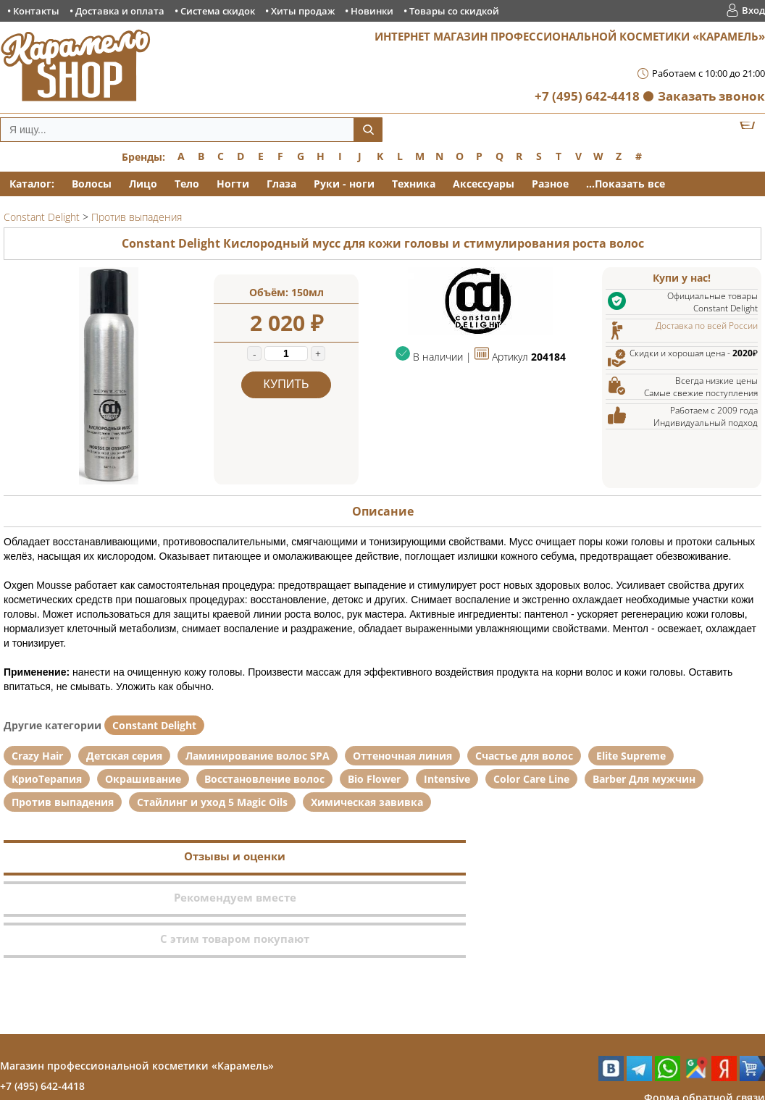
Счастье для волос (524, 756)
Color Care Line (531, 779)
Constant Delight (154, 725)
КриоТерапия (47, 779)
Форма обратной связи (704, 1015)
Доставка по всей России (707, 325)
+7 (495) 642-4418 (587, 96)
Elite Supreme (631, 756)
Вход (753, 10)
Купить (286, 384)
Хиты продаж (303, 10)
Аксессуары (483, 183)
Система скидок (217, 10)
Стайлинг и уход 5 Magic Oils (212, 802)
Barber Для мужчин (644, 779)
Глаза (281, 183)
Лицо (143, 183)
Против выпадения (63, 802)
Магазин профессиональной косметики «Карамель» (137, 983)
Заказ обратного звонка (702, 1035)
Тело (187, 183)
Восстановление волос (264, 779)
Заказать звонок (711, 96)
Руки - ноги (344, 183)
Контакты (36, 10)
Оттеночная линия (402, 756)
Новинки (372, 10)
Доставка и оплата (119, 10)
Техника (413, 183)
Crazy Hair (37, 756)
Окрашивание (143, 779)
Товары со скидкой (454, 10)
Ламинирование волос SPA (257, 756)
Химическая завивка (367, 802)
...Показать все (625, 183)
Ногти (233, 183)
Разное (550, 183)
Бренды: (143, 157)
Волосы (92, 183)
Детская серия (124, 756)
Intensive (447, 779)
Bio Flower (374, 779)
